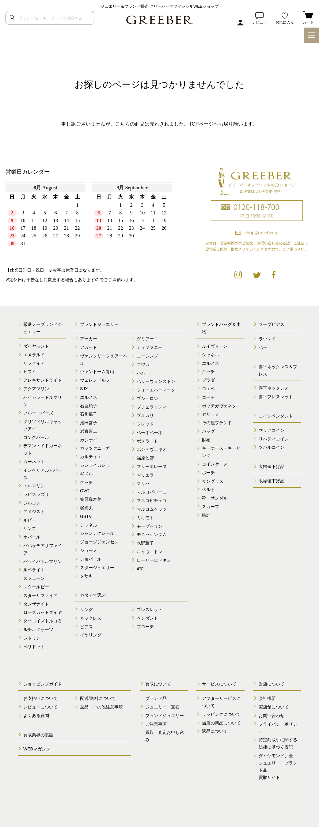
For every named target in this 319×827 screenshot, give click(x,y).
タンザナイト (36, 604)
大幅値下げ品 (271, 466)
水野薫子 (145, 543)
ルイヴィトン (149, 551)
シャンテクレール (97, 533)
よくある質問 (36, 715)
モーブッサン (149, 526)
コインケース (215, 464)
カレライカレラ (95, 465)
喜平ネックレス (274, 388)
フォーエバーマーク (156, 389)
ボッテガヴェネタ (219, 405)
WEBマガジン (36, 748)
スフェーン (34, 578)
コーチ (208, 397)
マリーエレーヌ (152, 466)
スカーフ (210, 506)
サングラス (212, 481)
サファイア (34, 363)
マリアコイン (271, 430)
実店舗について (274, 706)
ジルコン (31, 502)
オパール (31, 536)
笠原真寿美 (90, 499)
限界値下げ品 (271, 480)
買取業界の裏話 (38, 734)
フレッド (145, 423)
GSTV (86, 516)
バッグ (208, 431)
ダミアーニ (147, 338)
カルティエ (90, 456)
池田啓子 (88, 422)
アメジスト (34, 511)
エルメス (88, 397)
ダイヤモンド (36, 346)
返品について (215, 731)
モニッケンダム (152, 534)
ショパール (90, 559)
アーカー (88, 338)
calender (91, 219)
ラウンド (267, 338)
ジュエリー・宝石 (162, 706)
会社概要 (267, 698)
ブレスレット (149, 609)
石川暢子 (88, 414)
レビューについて (40, 706)
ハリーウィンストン (156, 381)
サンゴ (29, 528)
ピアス (86, 626)
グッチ (86, 482)
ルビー (29, 520)
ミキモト (145, 517)
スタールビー (36, 586)
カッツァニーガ (95, 448)
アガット (88, 347)
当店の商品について (221, 722)
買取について (158, 684)
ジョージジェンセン (99, 541)
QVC (84, 490)
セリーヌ (210, 414)
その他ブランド (217, 422)
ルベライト (34, 569)
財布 (206, 439)
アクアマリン (36, 388)
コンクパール (36, 437)
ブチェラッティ (152, 407)
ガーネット (34, 461)
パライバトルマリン (42, 561)
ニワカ (143, 364)
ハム (141, 372)
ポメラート (147, 441)
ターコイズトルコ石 (42, 620)
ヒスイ (29, 371)
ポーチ (208, 472)
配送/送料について (98, 698)
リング (86, 609)
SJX (84, 388)
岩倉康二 (88, 431)
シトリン (31, 638)
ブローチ (145, 626)
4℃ (140, 568)
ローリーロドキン (154, 560)
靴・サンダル (215, 498)
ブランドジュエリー (99, 324)
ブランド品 (156, 698)
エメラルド (34, 354)
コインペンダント (276, 416)
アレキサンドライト (42, 380)
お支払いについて (40, 698)
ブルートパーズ (38, 412)
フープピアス (271, 324)
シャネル (88, 525)
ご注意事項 (156, 724)
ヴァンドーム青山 (97, 371)
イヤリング (90, 635)
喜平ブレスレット (276, 396)
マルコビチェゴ (152, 500)
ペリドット (34, 646)
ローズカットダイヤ (42, 612)
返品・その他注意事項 (101, 706)
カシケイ (88, 439)
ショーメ (88, 550)
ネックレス (90, 618)
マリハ (143, 483)
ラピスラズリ (36, 494)
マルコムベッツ (152, 509)
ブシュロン (147, 398)
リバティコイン (274, 438)
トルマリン (34, 485)
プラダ (208, 380)
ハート (265, 347)
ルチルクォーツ (38, 629)
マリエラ (145, 475)
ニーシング (147, 355)
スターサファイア (40, 595)
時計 (206, 515)
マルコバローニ (152, 491)
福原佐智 (145, 457)
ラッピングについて (221, 714)
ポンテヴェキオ (152, 449)
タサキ (86, 575)
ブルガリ (145, 415)
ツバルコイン (271, 447)
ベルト (208, 489)
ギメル (86, 473)
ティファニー (149, 347)
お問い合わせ (271, 715)
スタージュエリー (97, 567)
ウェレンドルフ (95, 380)
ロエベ (208, 388)
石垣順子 (88, 405)
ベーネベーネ (149, 432)
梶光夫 (86, 507)
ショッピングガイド (42, 684)
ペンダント (147, 618)
